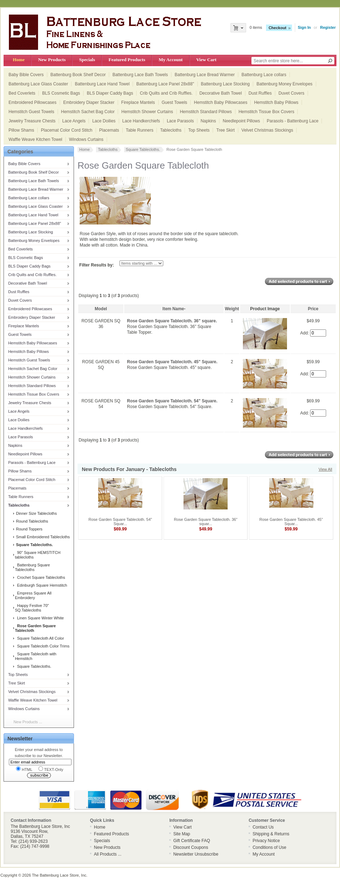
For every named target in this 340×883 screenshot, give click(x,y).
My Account (170, 59)
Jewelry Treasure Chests (32, 120)
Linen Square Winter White (39, 618)
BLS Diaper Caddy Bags (110, 93)
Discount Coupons (190, 847)
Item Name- (174, 308)
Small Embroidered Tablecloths (42, 537)
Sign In (304, 27)
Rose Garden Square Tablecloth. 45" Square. (172, 361)
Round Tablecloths (31, 521)
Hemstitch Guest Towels (31, 111)
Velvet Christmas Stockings (267, 130)
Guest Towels (174, 102)
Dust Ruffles (260, 93)
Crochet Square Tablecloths (40, 577)
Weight (232, 308)
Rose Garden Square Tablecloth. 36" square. (172, 320)
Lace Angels (73, 120)
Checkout (277, 28)
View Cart (206, 59)
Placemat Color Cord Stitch (66, 130)
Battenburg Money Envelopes (284, 83)
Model (101, 308)
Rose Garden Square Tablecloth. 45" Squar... (291, 521)
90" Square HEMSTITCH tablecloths (37, 554)
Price (313, 308)
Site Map (181, 833)
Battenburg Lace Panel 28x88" (165, 83)
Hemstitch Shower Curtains (147, 111)
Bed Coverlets (22, 93)
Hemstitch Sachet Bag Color (88, 111)
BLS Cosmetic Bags (61, 93)
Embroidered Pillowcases (33, 102)
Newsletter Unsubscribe (195, 854)
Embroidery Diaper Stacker (89, 102)
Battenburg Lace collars (263, 74)
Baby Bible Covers (26, 74)
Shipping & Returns (271, 833)
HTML (24, 769)
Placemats (109, 130)
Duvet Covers (291, 93)
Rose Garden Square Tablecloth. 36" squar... (206, 521)
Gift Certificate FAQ (191, 840)
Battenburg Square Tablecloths (32, 567)
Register (328, 27)
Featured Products (126, 59)
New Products (51, 59)
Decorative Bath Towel (221, 93)
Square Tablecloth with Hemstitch (36, 656)
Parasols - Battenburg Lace (292, 120)
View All (325, 469)
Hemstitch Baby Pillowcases (220, 102)
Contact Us (263, 827)
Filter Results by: (96, 265)
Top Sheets (198, 130)
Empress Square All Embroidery (33, 595)
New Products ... (28, 722)
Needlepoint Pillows (241, 120)
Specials (87, 59)
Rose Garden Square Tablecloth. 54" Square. (172, 400)
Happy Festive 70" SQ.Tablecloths (32, 607)
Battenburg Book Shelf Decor (78, 74)
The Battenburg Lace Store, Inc (59, 875)
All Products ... (107, 854)
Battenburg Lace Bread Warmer (205, 74)
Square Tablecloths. (33, 666)
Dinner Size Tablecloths (36, 513)
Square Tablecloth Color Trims (42, 646)
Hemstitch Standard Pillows (206, 111)
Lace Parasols (180, 120)
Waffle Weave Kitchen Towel (35, 139)
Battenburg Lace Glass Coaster (38, 83)
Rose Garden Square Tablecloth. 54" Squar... (120, 521)
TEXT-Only (50, 769)
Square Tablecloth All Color (39, 638)
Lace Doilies (103, 120)
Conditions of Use (269, 847)
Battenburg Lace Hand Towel (102, 83)
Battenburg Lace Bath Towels (140, 74)
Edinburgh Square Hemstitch (41, 585)
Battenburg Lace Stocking (225, 83)
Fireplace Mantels (138, 102)
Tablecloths (170, 130)
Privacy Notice (266, 840)
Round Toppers (28, 529)
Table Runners (139, 130)
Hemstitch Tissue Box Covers (266, 111)
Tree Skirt (225, 130)
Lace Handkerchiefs (141, 120)
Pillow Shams (21, 130)
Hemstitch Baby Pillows (276, 102)
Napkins (208, 120)
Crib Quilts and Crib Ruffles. (166, 93)
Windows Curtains (86, 139)
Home (19, 59)
